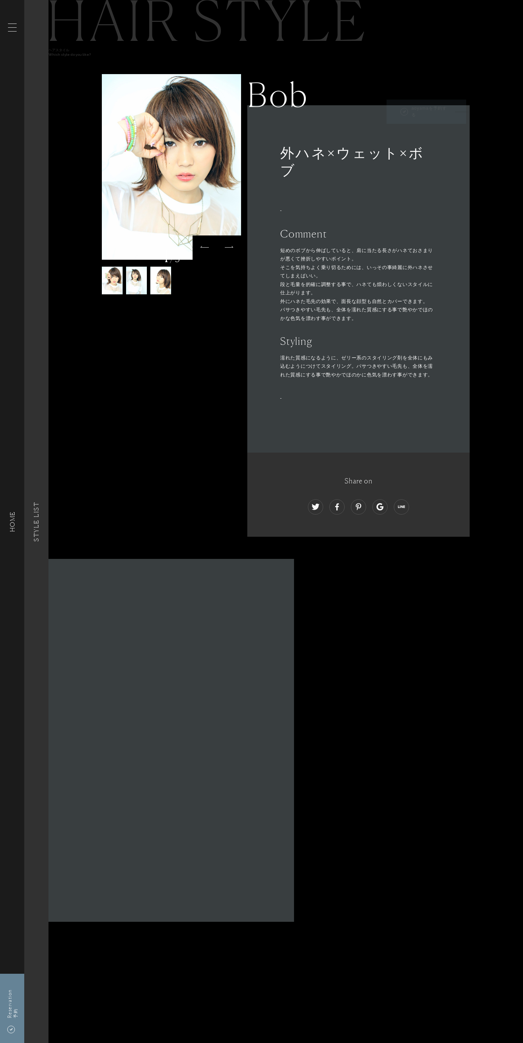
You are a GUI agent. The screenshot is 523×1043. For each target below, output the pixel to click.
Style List (36, 521)
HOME (12, 521)
